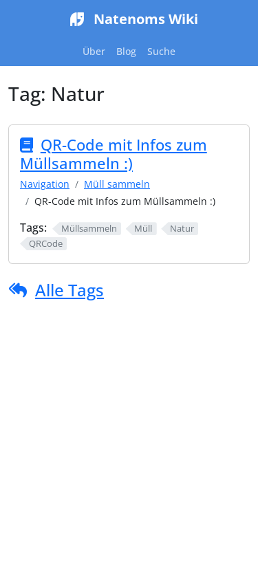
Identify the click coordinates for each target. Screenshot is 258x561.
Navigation (44, 183)
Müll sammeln (117, 183)
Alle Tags (69, 289)
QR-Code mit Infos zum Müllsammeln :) (113, 154)
